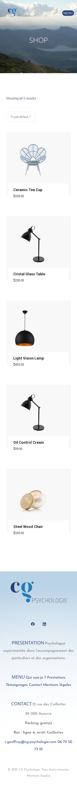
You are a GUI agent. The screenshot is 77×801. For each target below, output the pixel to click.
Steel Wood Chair (28, 526)
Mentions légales (57, 685)
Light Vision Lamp (28, 358)
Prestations (56, 678)
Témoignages (17, 685)
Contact (35, 685)
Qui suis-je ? (36, 678)
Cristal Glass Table (29, 274)
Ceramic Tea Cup (27, 190)
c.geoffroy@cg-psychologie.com (30, 742)
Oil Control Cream (28, 442)
